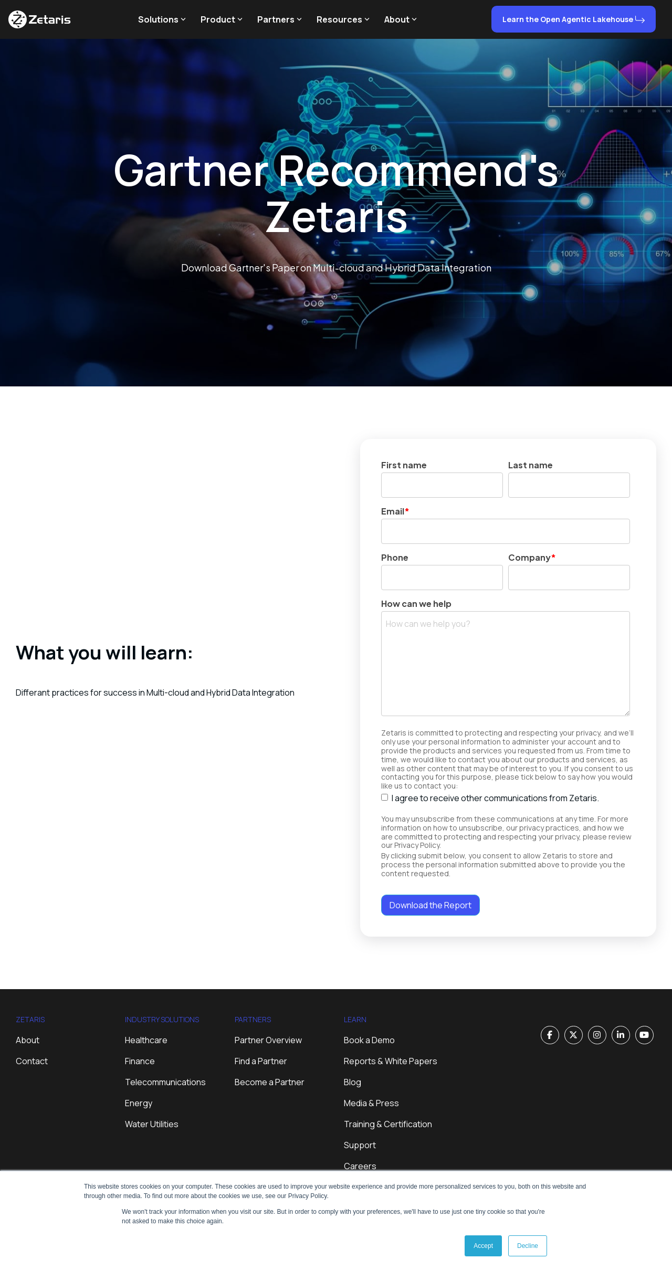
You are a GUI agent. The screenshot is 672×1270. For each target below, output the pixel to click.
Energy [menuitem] (138, 1103)
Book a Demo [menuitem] (369, 1040)
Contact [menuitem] (32, 1061)
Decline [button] (527, 1246)
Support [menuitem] (360, 1145)
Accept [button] (483, 1246)
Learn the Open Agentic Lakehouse (567, 19)
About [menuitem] (27, 1040)
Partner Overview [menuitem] (268, 1040)
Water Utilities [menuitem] (151, 1124)
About (400, 19)
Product (222, 19)
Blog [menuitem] (352, 1082)
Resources (343, 19)
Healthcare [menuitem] (146, 1040)
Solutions (162, 19)
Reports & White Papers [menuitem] (390, 1061)
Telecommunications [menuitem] (165, 1082)
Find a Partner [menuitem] (261, 1061)
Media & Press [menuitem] (371, 1103)
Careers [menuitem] (360, 1166)
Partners (279, 19)
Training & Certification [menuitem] (388, 1124)
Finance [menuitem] (140, 1061)
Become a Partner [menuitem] (269, 1082)
